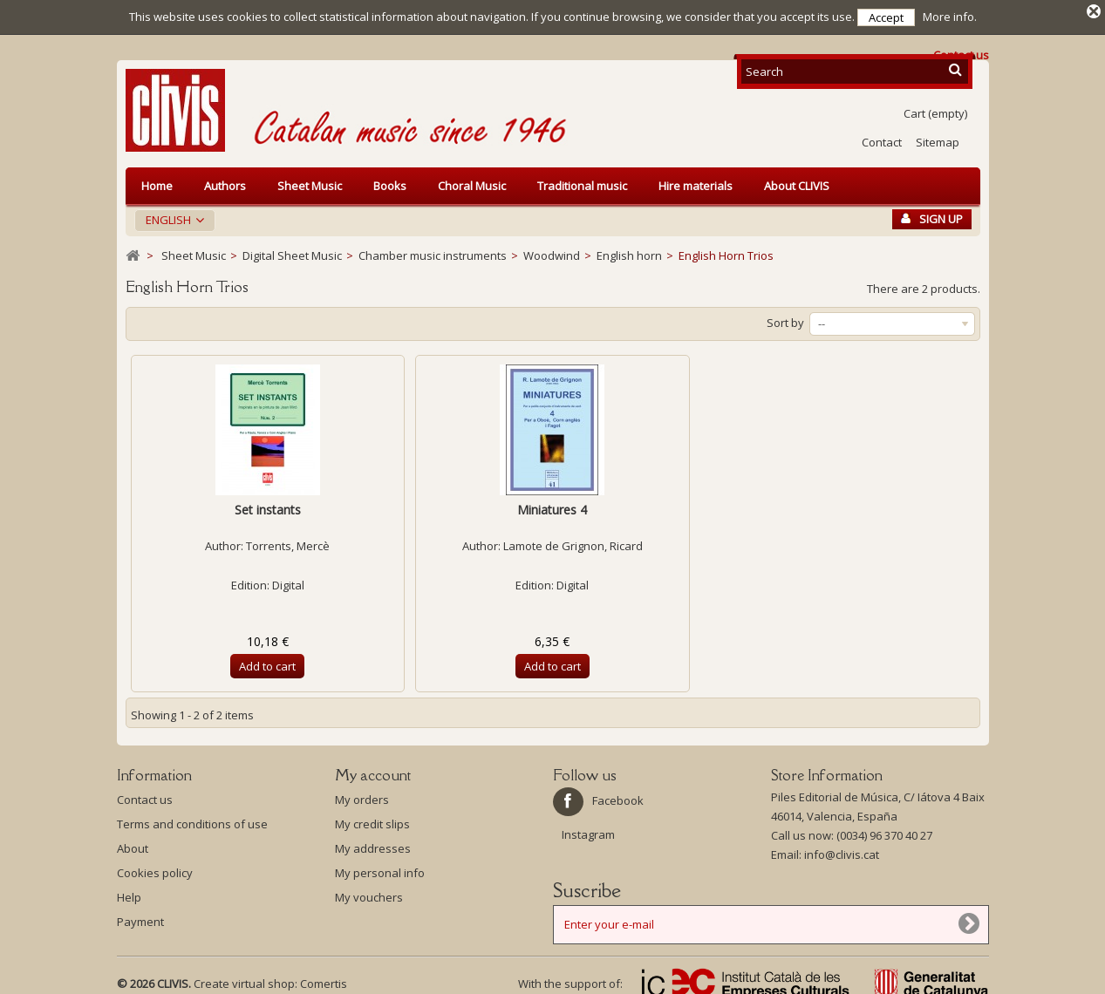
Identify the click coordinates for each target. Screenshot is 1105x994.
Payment (140, 915)
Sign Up (932, 213)
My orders (362, 793)
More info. (950, 16)
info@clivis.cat (841, 848)
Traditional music (582, 179)
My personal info (380, 867)
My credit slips (372, 818)
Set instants (268, 503)
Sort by (785, 316)
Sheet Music (309, 179)
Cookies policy (155, 867)
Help (129, 891)
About (132, 842)
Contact (882, 136)
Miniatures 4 (552, 503)
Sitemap (937, 136)
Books (389, 179)
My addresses (373, 842)
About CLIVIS (796, 179)
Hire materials (695, 179)
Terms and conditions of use (192, 818)
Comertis (323, 977)
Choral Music (472, 179)
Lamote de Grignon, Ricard (573, 540)
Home (157, 179)
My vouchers (369, 891)
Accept (886, 17)
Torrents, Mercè (288, 540)
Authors (225, 179)
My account (373, 769)
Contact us (145, 793)
